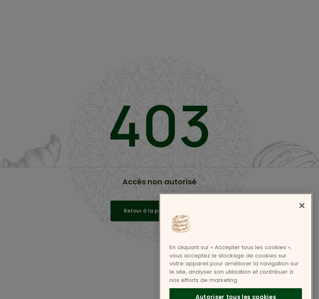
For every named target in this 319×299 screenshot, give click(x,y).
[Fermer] (302, 211)
